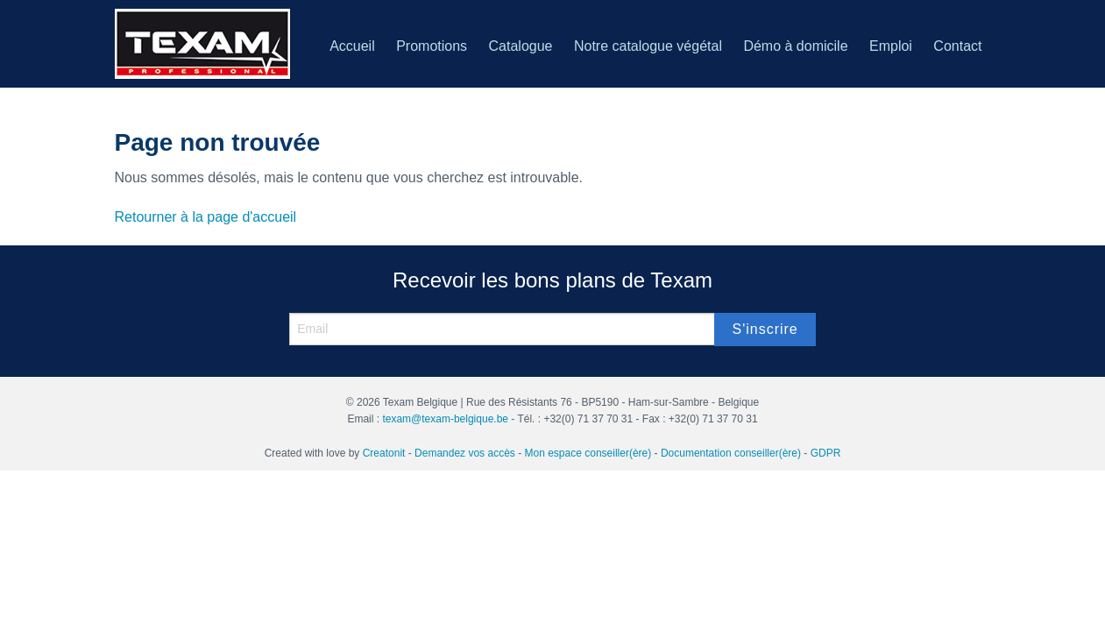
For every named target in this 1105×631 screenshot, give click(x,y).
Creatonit (384, 453)
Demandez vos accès (464, 453)
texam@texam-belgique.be (445, 419)
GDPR (826, 453)
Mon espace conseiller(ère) (588, 453)
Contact (957, 46)
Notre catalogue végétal (648, 46)
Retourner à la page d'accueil (206, 216)
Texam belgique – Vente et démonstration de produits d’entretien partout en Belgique (202, 44)
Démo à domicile (795, 46)
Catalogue (521, 46)
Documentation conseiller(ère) (731, 453)
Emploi (890, 46)
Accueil (352, 46)
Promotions (431, 46)
